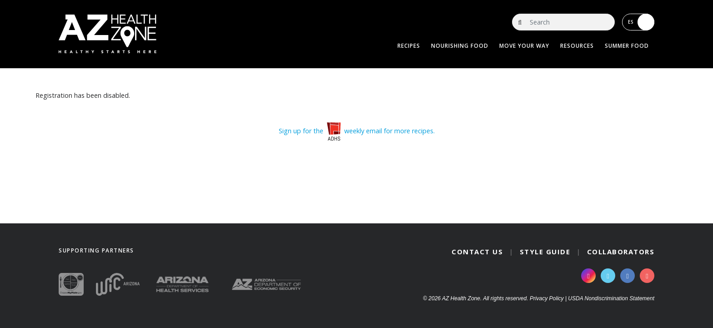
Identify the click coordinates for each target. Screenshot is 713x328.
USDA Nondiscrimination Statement (611, 298)
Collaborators (621, 251)
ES (641, 22)
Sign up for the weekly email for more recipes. (357, 130)
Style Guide (545, 251)
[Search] (563, 22)
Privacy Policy (547, 298)
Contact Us (477, 251)
